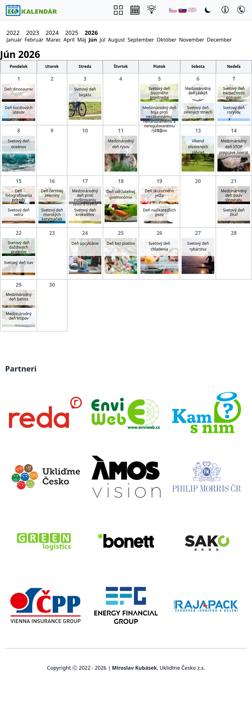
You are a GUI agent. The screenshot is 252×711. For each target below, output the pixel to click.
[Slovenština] (182, 10)
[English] (192, 10)
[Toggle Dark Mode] (208, 10)
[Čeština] (173, 10)
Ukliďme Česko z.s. (182, 667)
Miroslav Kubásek (134, 667)
